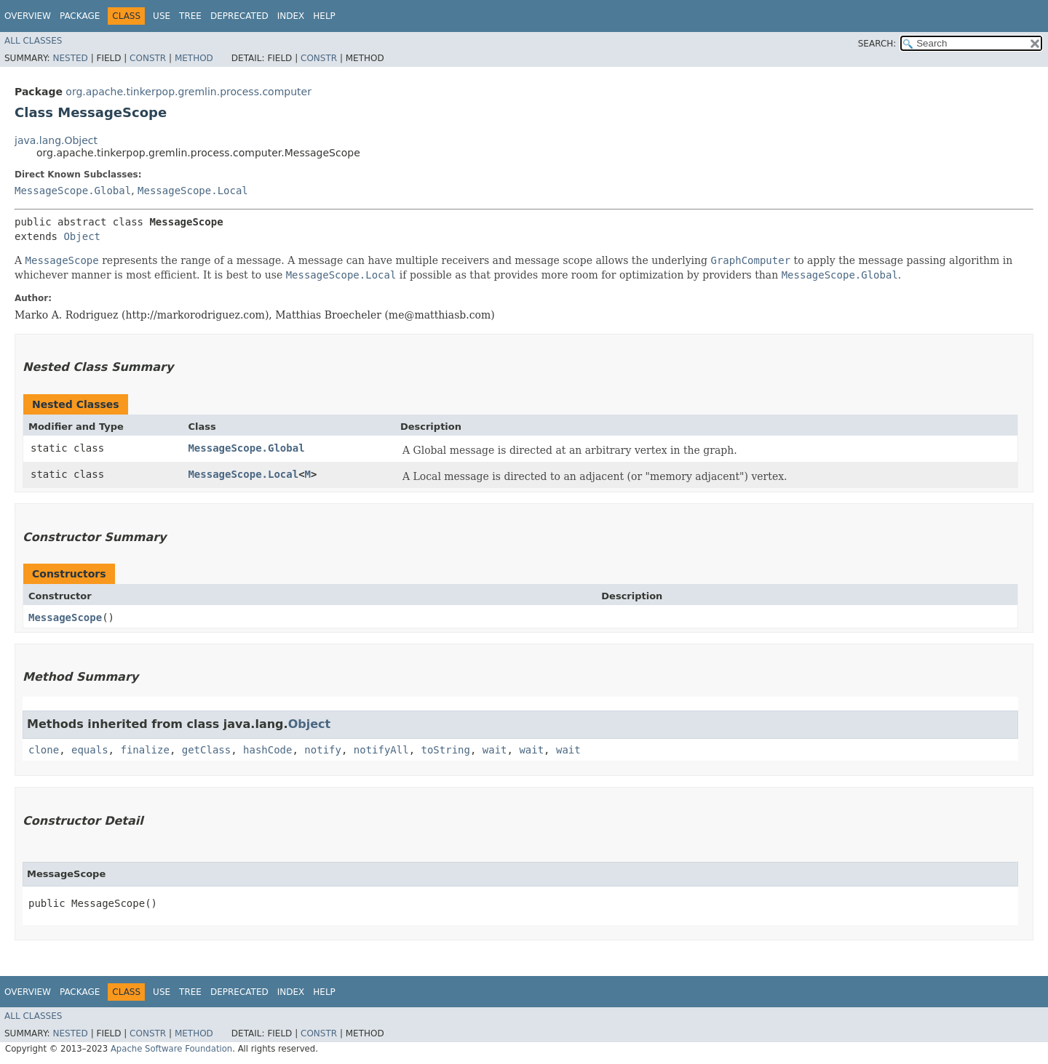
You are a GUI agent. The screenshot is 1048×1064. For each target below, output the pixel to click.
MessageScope (65, 617)
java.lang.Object (56, 140)
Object (81, 236)
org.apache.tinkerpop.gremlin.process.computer (188, 91)
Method (194, 58)
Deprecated (239, 16)
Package (80, 16)
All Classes (33, 41)
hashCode (267, 750)
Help (324, 16)
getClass (206, 750)
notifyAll (381, 750)
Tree (190, 16)
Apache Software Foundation (171, 1049)
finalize (144, 750)
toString (445, 750)
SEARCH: (877, 44)
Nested (69, 58)
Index (291, 16)
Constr (148, 58)
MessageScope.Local (193, 190)
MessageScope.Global (73, 190)
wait (495, 750)
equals (89, 750)
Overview (27, 16)
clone (43, 750)
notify (322, 750)
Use (161, 16)
